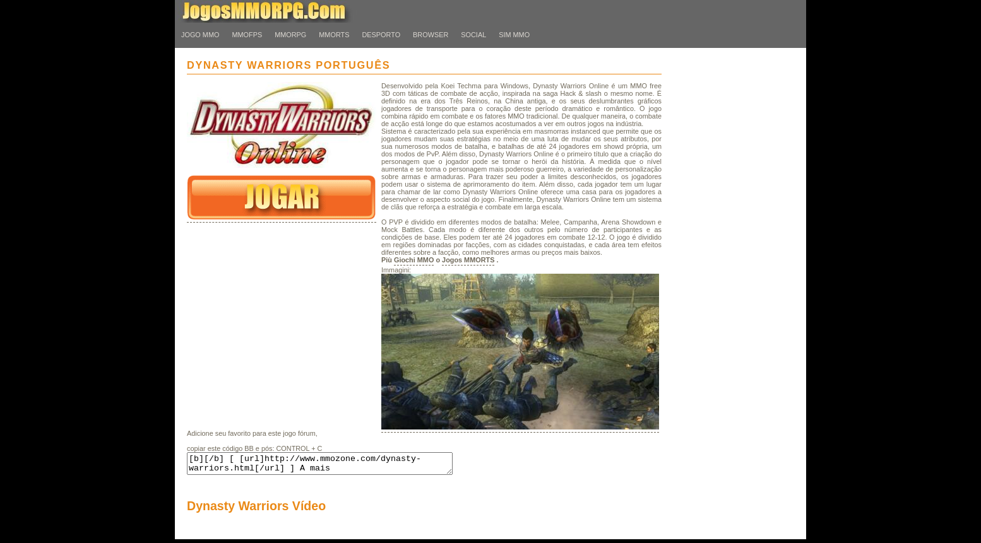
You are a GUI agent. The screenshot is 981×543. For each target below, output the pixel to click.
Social (473, 34)
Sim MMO (514, 34)
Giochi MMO (414, 260)
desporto (381, 34)
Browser (430, 34)
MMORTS (334, 34)
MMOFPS (247, 34)
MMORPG (290, 34)
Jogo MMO (200, 34)
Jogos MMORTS (468, 260)
